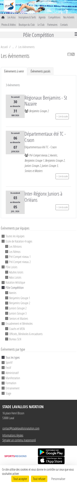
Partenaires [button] (52, 25)
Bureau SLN (15, 339)
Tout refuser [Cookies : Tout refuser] (39, 479)
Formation (11, 383)
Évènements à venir (14, 71)
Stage (8, 393)
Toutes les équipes (15, 236)
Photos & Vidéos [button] (8, 25)
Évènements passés (40, 71)
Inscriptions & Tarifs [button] (27, 17)
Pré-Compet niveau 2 (20, 262)
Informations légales (12, 435)
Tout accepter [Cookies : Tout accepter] (20, 479)
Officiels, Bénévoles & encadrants (26, 334)
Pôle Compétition (15, 287)
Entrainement (12, 388)
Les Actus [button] (12, 17)
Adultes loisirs (16, 272)
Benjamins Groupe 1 (19, 298)
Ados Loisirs (15, 277)
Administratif (12, 373)
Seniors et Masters (18, 318)
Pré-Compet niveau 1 (20, 256)
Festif (8, 367)
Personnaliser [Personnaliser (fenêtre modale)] (58, 479)
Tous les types (13, 357)
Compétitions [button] (54, 17)
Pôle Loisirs (11, 267)
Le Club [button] (41, 25)
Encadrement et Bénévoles (19, 323)
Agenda (42, 17)
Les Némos (14, 251)
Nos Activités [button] (68, 17)
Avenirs (12, 293)
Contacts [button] (64, 25)
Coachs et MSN (17, 329)
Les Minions (15, 246)
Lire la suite (63, 116)
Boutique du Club (27, 25)
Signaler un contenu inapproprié (19, 440)
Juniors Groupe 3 (17, 313)
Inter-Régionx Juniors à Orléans (43, 196)
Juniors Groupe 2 (17, 308)
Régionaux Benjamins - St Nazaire (45, 100)
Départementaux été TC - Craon (45, 136)
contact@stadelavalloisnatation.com (20, 428)
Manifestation (13, 378)
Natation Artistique (15, 282)
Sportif (9, 362)
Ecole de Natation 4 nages (19, 241)
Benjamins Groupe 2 (19, 303)
